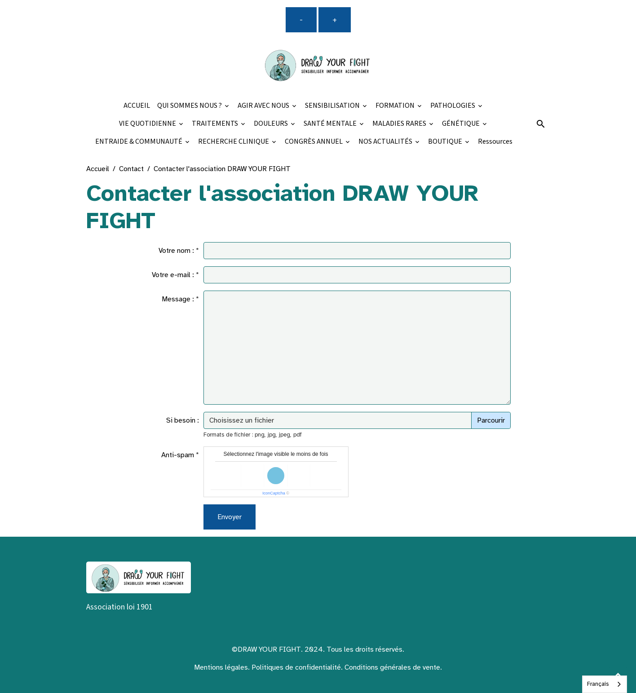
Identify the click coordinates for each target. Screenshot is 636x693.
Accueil (97, 168)
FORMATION (395, 105)
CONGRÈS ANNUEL (314, 141)
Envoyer (229, 516)
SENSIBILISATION (333, 105)
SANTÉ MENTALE (331, 123)
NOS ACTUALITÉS (386, 141)
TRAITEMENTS (215, 123)
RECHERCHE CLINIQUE (234, 141)
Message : (178, 299)
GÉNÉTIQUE (461, 123)
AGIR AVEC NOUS (264, 105)
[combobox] (604, 684)
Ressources (495, 141)
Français (598, 684)
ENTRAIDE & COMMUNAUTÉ (139, 141)
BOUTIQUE (446, 141)
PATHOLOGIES (453, 105)
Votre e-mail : (173, 274)
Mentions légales (221, 667)
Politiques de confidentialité (296, 667)
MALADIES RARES (400, 123)
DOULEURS (271, 123)
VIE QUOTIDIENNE (148, 123)
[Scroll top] (618, 675)
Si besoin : (182, 420)
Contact (131, 168)
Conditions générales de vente (392, 667)
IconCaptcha (273, 493)
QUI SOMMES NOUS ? (190, 105)
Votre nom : (176, 250)
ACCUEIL (137, 105)
